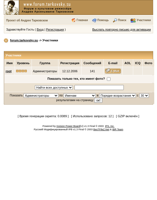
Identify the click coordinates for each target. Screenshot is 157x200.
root (8, 71)
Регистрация (55, 29)
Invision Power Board (68, 126)
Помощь (103, 20)
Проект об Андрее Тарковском (27, 20)
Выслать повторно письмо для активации (121, 29)
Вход (40, 29)
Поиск (122, 20)
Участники (144, 20)
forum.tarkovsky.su (24, 40)
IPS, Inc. (109, 126)
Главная (82, 20)
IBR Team (117, 129)
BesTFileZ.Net (101, 129)
